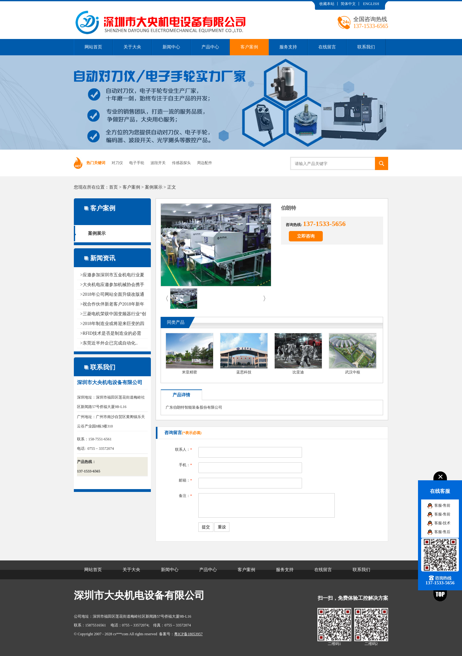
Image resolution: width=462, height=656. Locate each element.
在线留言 (327, 47)
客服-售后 (442, 532)
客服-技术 (442, 523)
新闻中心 (171, 47)
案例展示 (153, 187)
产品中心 (210, 47)
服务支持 (288, 47)
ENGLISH (371, 4)
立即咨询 (306, 236)
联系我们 (366, 47)
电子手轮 (136, 163)
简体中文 (348, 4)
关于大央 (132, 47)
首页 (113, 187)
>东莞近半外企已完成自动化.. (109, 343)
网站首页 (93, 47)
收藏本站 (326, 4)
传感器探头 (181, 163)
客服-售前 (442, 505)
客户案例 (249, 47)
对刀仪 (117, 163)
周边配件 (204, 163)
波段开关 (158, 163)
